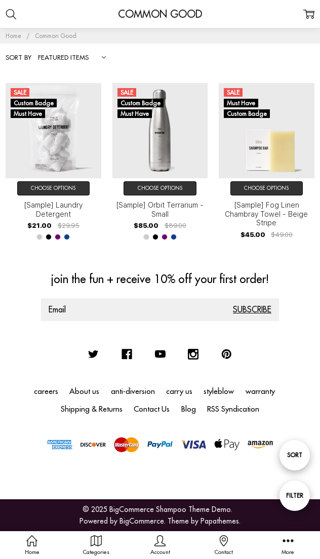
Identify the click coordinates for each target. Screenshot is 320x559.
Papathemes (220, 521)
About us (84, 391)
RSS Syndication (233, 409)
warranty (260, 391)
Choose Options (53, 188)
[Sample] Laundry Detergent (53, 209)
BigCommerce (141, 521)
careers (46, 391)
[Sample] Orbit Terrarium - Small (160, 209)
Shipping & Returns (92, 409)
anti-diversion (133, 391)
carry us (179, 391)
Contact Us (152, 409)
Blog (188, 409)
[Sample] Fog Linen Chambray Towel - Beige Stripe (266, 214)
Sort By (18, 57)
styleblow (219, 391)
